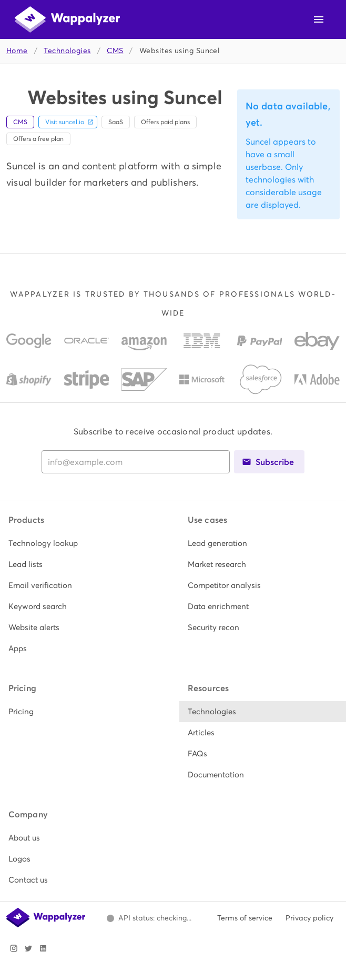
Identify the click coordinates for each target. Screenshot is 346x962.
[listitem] (83, 543)
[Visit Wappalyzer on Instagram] (13, 948)
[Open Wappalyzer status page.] (149, 918)
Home (17, 50)
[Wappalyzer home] (67, 19)
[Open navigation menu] (318, 19)
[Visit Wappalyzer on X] (28, 948)
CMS (115, 50)
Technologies (67, 50)
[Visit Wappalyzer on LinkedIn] (43, 948)
